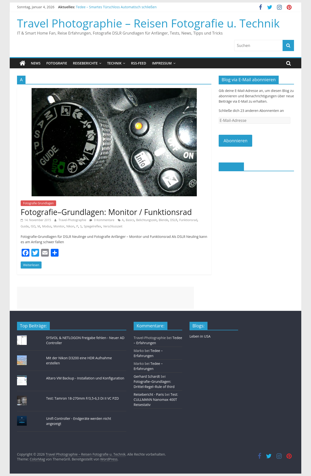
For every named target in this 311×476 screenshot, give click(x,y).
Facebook (231, 166)
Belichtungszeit (146, 220)
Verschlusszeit (112, 226)
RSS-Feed (138, 63)
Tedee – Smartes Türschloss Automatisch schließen (116, 7)
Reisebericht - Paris (149, 394)
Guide (25, 226)
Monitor (58, 226)
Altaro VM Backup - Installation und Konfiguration (85, 378)
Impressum (162, 63)
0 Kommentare (101, 220)
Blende (163, 220)
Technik (114, 63)
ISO (33, 226)
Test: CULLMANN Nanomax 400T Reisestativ (156, 399)
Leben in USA (200, 336)
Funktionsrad (188, 220)
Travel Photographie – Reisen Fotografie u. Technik (148, 23)
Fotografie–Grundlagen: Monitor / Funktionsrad (106, 212)
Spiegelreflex (92, 226)
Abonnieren (235, 141)
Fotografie (56, 63)
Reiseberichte (85, 63)
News (36, 63)
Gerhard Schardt (147, 376)
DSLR (173, 220)
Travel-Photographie (73, 220)
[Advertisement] (105, 298)
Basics (130, 220)
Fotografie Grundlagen (38, 203)
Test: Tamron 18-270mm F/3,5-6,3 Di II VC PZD (82, 398)
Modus (46, 226)
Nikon (70, 226)
